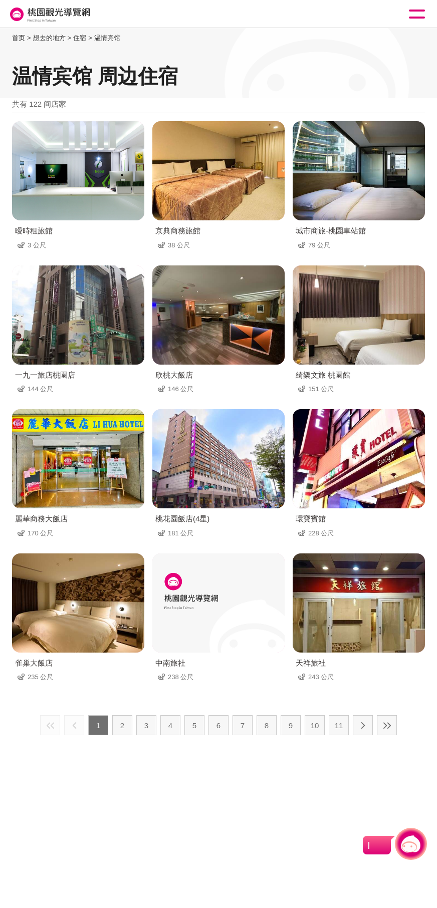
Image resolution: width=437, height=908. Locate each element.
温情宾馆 (107, 38)
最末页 (387, 725)
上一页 (74, 725)
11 (339, 725)
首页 (18, 38)
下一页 (363, 725)
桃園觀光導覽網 (49, 14)
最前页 (50, 725)
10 (315, 725)
